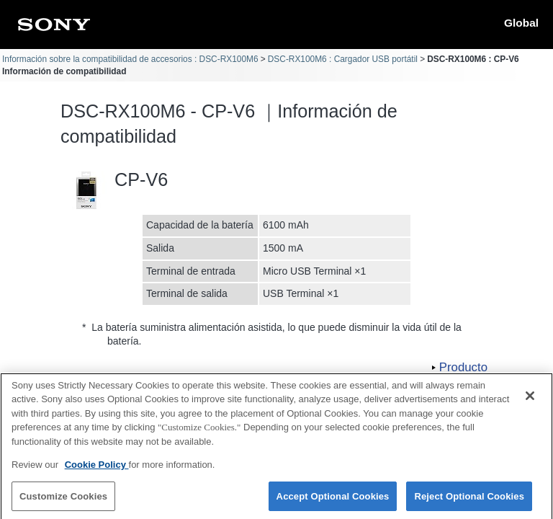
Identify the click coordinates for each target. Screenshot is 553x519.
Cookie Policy (97, 471)
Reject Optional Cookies (469, 502)
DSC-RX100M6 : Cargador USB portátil (343, 59)
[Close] (530, 402)
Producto (463, 367)
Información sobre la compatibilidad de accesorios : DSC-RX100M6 (130, 59)
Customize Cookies (63, 502)
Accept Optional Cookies (333, 502)
